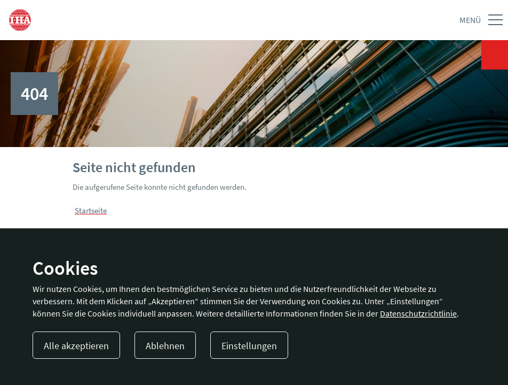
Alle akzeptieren (76, 346)
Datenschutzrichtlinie (418, 313)
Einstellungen (249, 346)
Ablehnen (165, 346)
